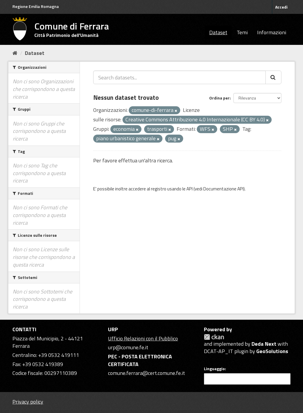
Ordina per (219, 98)
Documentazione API (223, 188)
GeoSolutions (272, 351)
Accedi (281, 7)
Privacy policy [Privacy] (27, 402)
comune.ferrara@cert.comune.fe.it (146, 373)
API (189, 188)
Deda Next (264, 344)
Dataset (218, 32)
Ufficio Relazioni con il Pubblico (143, 338)
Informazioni (271, 32)
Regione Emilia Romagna (35, 6)
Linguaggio (214, 369)
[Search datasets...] (179, 77)
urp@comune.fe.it (128, 347)
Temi (242, 32)
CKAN (214, 337)
